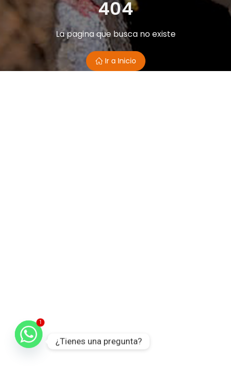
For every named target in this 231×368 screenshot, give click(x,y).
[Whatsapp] (29, 341)
